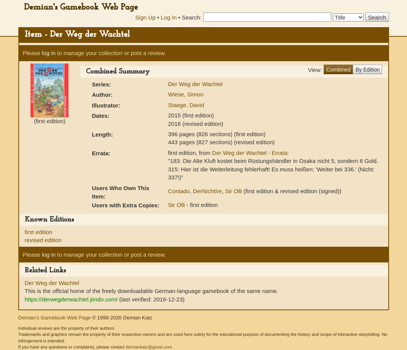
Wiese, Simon (186, 94)
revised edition (43, 240)
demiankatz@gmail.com (149, 347)
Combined (338, 70)
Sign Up (145, 17)
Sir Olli (233, 191)
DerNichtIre (207, 191)
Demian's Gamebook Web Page (81, 7)
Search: (192, 17)
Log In (169, 17)
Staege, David (186, 105)
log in (49, 53)
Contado (179, 191)
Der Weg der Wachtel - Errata (249, 153)
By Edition (367, 70)
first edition (39, 232)
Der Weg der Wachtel (195, 84)
